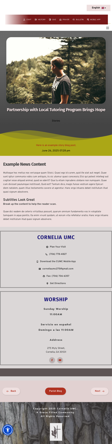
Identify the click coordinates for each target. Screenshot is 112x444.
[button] (107, 28)
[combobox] (98, 8)
